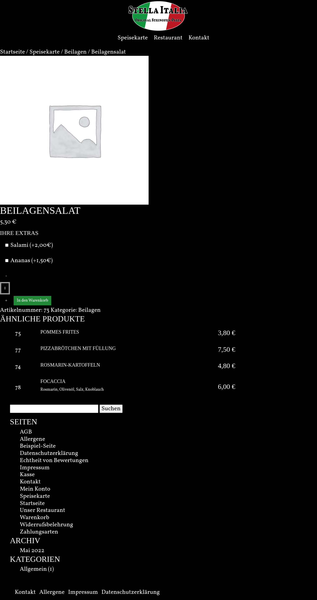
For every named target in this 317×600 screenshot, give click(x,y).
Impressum (35, 468)
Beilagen (75, 52)
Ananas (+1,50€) (31, 260)
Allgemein (33, 569)
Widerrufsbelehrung (46, 525)
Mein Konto (35, 489)
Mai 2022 (32, 550)
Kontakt (198, 38)
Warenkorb (34, 517)
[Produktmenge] (5, 288)
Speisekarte (133, 38)
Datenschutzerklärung (49, 453)
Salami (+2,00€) (31, 245)
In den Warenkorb (32, 300)
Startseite (12, 52)
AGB (26, 432)
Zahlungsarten (39, 532)
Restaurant (168, 38)
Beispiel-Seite (38, 446)
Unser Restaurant (42, 510)
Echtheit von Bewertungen (54, 460)
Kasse (27, 475)
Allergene (32, 439)
